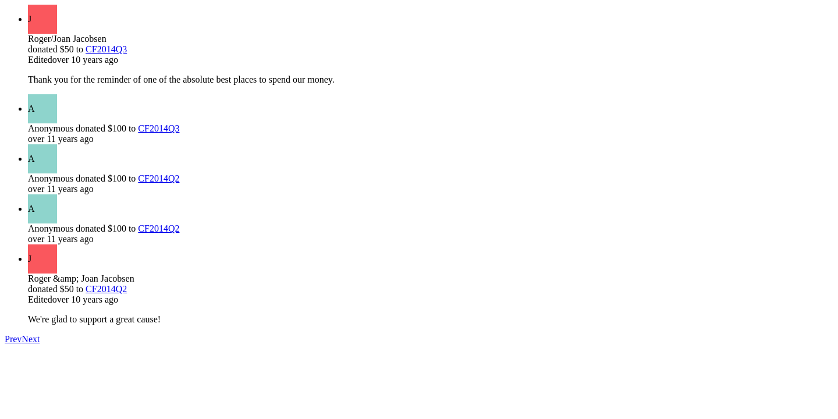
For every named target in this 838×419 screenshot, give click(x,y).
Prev (13, 339)
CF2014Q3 (106, 49)
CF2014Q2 (158, 178)
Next (31, 339)
